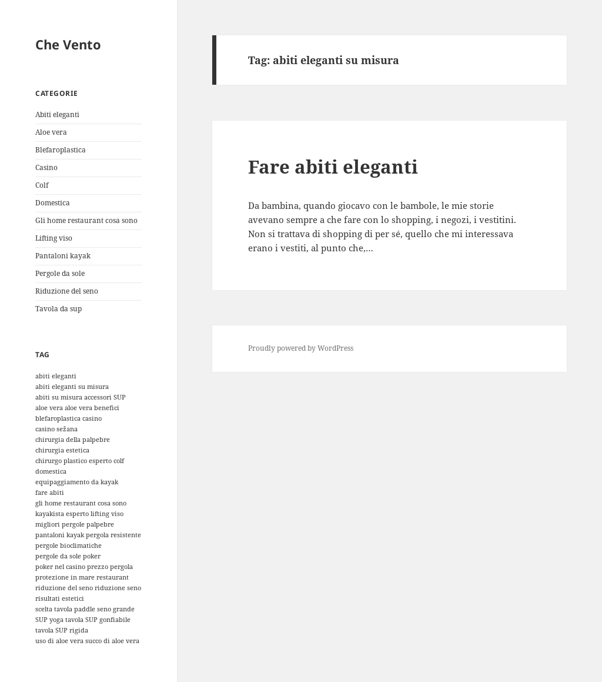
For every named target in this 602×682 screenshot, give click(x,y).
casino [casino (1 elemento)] (92, 418)
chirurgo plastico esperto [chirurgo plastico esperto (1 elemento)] (73, 461)
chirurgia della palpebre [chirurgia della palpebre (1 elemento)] (72, 439)
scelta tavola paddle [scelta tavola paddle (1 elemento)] (65, 609)
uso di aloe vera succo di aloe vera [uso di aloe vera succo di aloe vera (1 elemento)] (87, 641)
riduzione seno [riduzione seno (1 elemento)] (118, 588)
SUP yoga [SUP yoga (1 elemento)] (49, 620)
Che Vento (68, 44)
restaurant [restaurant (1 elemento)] (112, 577)
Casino (46, 167)
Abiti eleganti (57, 114)
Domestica (52, 203)
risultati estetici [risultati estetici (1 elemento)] (59, 598)
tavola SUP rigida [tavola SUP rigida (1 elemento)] (61, 630)
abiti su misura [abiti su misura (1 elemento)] (58, 397)
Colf (41, 185)
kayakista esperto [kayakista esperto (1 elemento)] (62, 514)
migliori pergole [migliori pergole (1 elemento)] (60, 524)
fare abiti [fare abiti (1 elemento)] (49, 492)
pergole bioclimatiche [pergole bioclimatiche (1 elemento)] (68, 545)
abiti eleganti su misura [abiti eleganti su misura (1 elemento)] (72, 386)
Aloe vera (51, 132)
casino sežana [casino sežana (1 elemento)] (56, 429)
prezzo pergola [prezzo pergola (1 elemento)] (110, 567)
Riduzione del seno (66, 291)
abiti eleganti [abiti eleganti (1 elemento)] (55, 376)
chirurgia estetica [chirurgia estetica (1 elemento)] (62, 450)
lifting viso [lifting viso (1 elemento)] (107, 514)
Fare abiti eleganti (333, 166)
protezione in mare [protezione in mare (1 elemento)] (65, 577)
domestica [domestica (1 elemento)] (50, 471)
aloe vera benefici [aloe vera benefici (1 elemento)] (92, 408)
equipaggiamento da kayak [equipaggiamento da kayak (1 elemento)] (76, 482)
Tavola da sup (58, 309)
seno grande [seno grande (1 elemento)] (116, 609)
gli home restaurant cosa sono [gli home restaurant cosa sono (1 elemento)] (80, 503)
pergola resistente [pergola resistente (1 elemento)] (113, 535)
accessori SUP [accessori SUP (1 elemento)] (105, 397)
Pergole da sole (60, 273)
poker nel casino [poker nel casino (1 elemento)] (60, 567)
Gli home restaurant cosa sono (86, 220)
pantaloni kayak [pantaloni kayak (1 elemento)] (59, 535)
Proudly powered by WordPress (300, 348)
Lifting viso (53, 238)
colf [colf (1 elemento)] (118, 461)
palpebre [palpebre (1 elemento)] (100, 524)
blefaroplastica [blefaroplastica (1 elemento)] (58, 418)
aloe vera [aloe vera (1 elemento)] (49, 408)
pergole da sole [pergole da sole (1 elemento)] (58, 556)
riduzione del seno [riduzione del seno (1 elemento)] (64, 588)
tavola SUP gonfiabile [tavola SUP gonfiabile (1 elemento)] (98, 620)
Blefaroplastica (60, 150)
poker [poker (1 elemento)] (92, 556)
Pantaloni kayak (63, 256)
